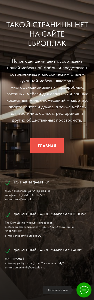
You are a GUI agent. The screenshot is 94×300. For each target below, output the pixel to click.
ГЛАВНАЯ (47, 145)
